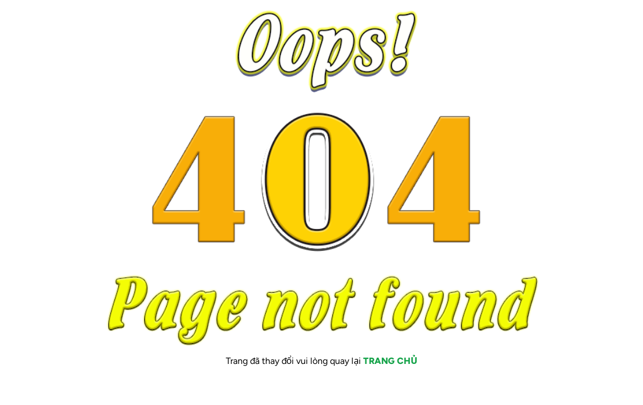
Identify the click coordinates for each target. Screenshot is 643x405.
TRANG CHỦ (390, 361)
